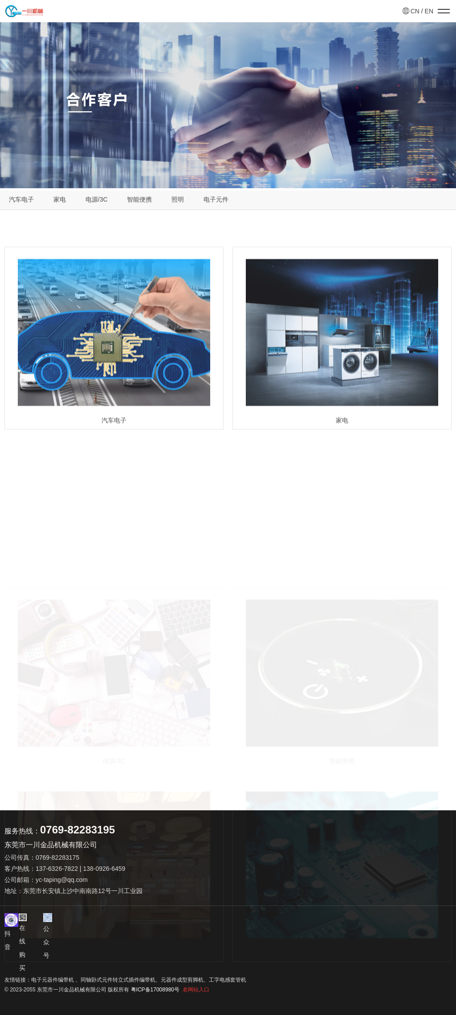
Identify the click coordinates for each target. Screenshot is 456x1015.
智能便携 (139, 201)
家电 (59, 201)
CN (415, 11)
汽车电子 (21, 201)
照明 (177, 201)
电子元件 (216, 201)
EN (429, 11)
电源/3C (97, 201)
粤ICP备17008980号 (155, 990)
